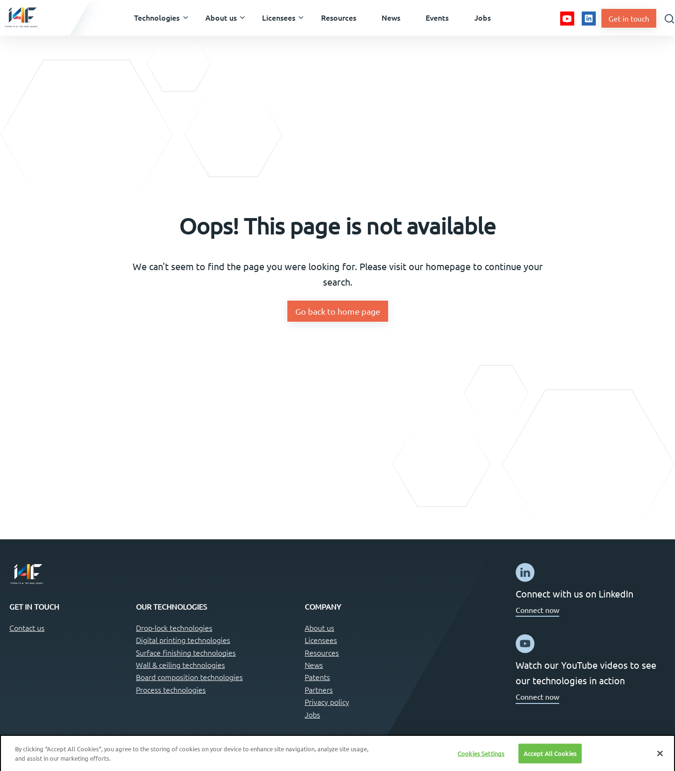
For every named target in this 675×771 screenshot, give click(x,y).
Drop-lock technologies (174, 627)
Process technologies (171, 689)
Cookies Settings (481, 756)
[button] (156, 17)
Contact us (27, 627)
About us (319, 627)
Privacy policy (327, 701)
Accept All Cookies (550, 756)
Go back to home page (337, 311)
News (314, 664)
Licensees (321, 640)
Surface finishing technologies (186, 652)
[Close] (660, 756)
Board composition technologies (189, 677)
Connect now (537, 609)
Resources (322, 652)
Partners (319, 689)
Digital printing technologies (183, 640)
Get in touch (628, 18)
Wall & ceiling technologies (180, 664)
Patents (317, 677)
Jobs (312, 714)
